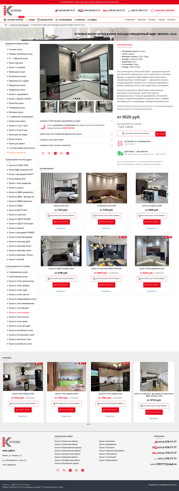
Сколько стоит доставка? (52, 140)
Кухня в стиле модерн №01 (110, 394)
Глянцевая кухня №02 (106, 205)
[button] (42, 72)
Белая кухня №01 (61, 205)
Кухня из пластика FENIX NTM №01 (107, 268)
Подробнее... (61, 228)
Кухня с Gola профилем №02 (152, 268)
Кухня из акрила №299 (152, 205)
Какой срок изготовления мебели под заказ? (61, 134)
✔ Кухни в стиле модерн (19, 25)
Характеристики (124, 45)
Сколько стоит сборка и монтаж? (55, 145)
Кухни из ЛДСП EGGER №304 (61, 268)
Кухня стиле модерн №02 (23, 394)
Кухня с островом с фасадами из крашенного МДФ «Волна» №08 (154, 395)
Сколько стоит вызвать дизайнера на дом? (60, 121)
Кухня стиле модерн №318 (66, 394)
